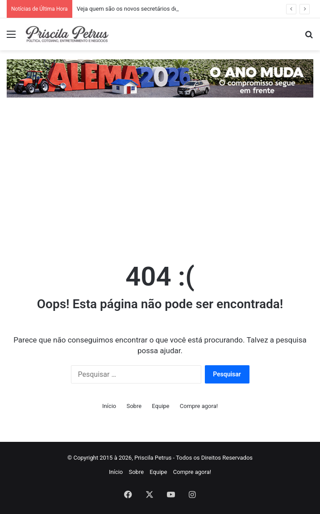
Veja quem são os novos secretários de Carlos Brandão (148, 8)
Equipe (160, 406)
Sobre (133, 406)
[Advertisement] (160, 182)
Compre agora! (199, 406)
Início (109, 406)
